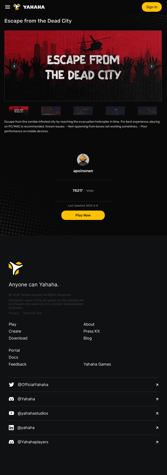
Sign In (151, 7)
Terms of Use (32, 313)
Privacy (14, 313)
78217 (78, 190)
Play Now (83, 215)
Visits (90, 191)
